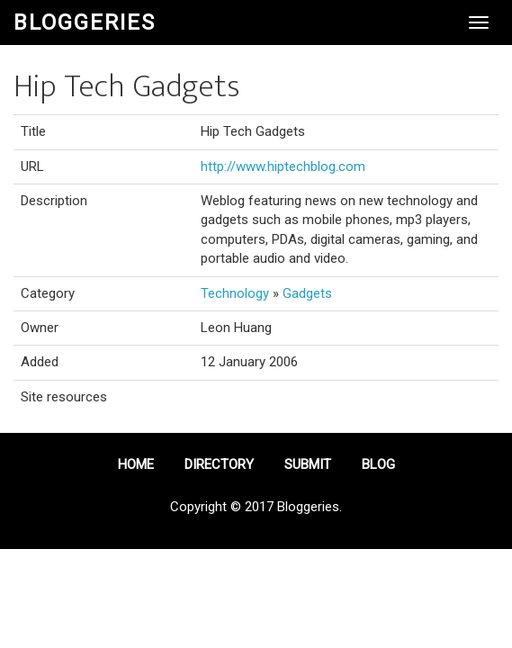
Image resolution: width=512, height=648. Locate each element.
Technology (235, 293)
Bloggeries (84, 22)
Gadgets (307, 293)
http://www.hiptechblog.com (283, 166)
